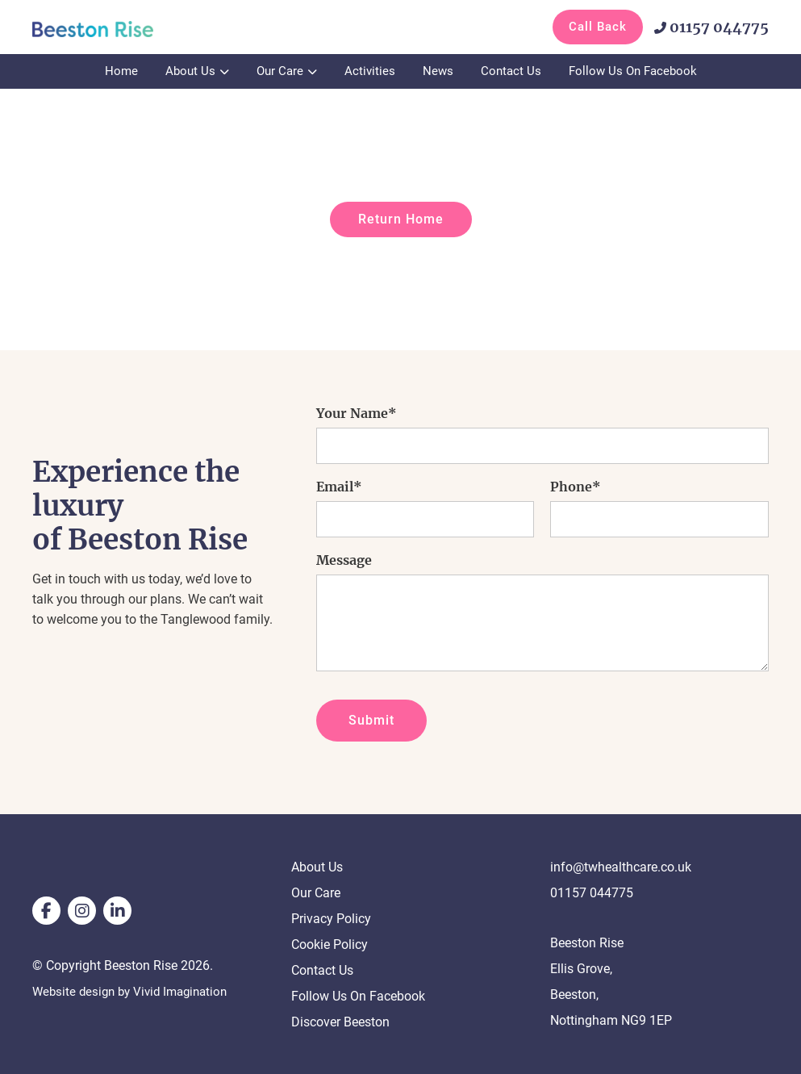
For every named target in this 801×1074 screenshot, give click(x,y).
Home (121, 71)
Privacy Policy (331, 918)
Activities (369, 71)
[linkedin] (117, 910)
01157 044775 (711, 27)
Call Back (598, 26)
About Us (190, 71)
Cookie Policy (329, 944)
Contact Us (511, 71)
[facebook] (46, 910)
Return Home (401, 219)
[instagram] (82, 910)
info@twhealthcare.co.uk (620, 867)
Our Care (280, 71)
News (438, 71)
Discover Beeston (340, 1022)
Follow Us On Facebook (633, 71)
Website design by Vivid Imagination (135, 991)
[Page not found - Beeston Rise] (113, 28)
